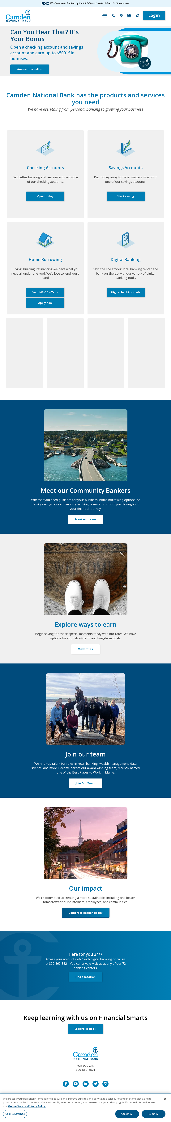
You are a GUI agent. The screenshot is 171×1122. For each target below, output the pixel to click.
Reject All (153, 1113)
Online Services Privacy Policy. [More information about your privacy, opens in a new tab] (27, 1106)
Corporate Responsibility (86, 913)
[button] (137, 16)
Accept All (127, 1113)
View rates (85, 649)
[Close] (165, 1099)
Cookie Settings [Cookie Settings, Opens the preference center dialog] (15, 1113)
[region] (85, 1107)
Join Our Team (85, 783)
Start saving (125, 196)
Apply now (45, 303)
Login (154, 15)
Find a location (85, 977)
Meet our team (85, 519)
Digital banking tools (125, 292)
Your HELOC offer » (45, 292)
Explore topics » (85, 1029)
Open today (45, 196)
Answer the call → (29, 69)
